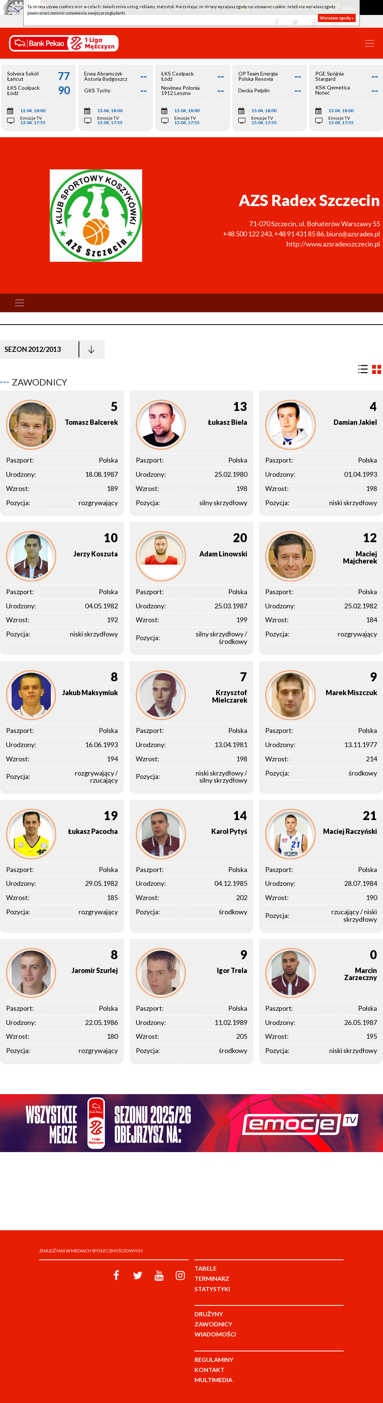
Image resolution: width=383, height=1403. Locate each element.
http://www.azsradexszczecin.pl (333, 244)
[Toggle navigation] (369, 43)
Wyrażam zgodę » (337, 17)
